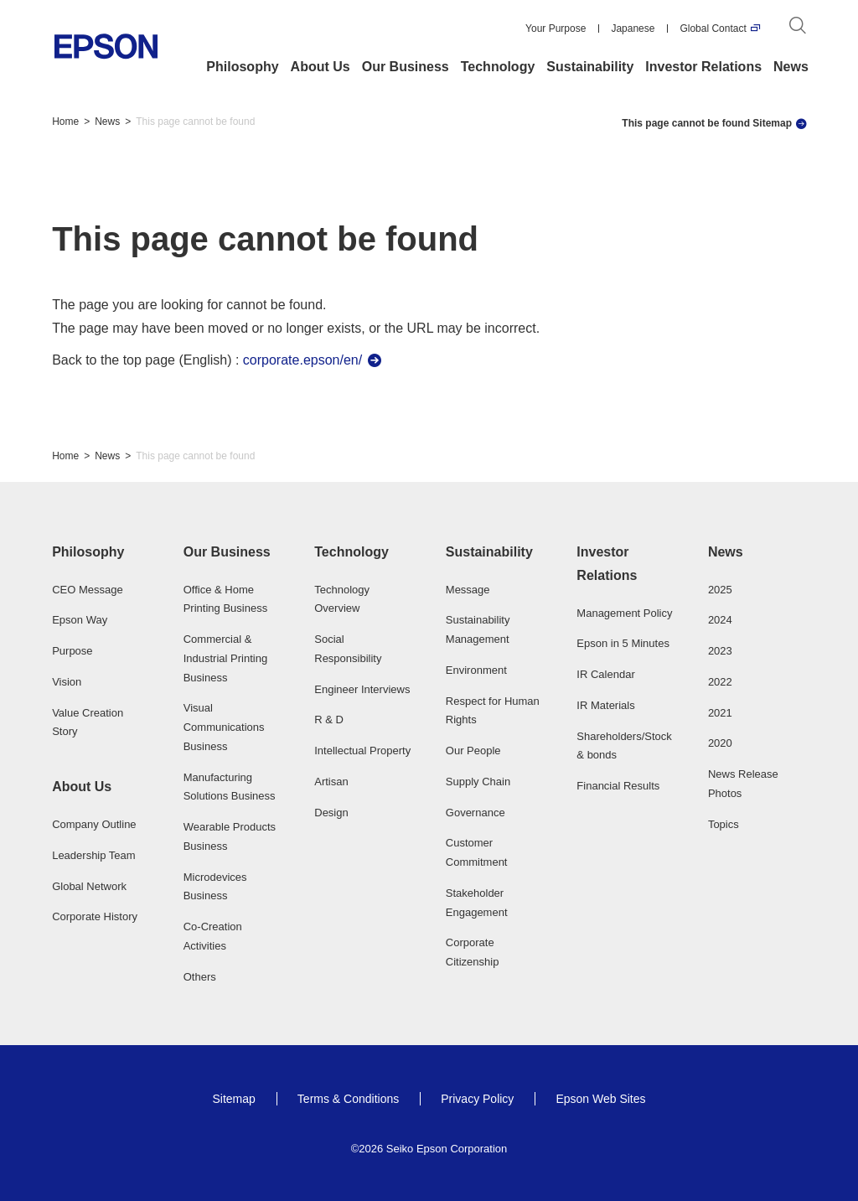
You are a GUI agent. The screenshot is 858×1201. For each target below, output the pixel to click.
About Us (320, 67)
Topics (723, 824)
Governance (475, 812)
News (791, 67)
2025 (720, 589)
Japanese (632, 28)
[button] (101, 552)
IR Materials (605, 705)
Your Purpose (555, 28)
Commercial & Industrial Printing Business (225, 658)
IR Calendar (605, 674)
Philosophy (242, 67)
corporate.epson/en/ (302, 360)
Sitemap (233, 1098)
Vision (66, 682)
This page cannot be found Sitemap (707, 123)
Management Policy (624, 613)
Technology (498, 67)
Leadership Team (94, 855)
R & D (329, 719)
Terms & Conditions (348, 1098)
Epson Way (79, 619)
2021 (720, 713)
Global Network (89, 886)
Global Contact (713, 28)
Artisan (331, 781)
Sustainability (589, 67)
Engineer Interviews (362, 689)
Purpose (72, 651)
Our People (473, 750)
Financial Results (617, 785)
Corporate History (94, 916)
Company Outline (94, 824)
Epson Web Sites (600, 1098)
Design (331, 812)
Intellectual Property (362, 750)
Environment (476, 670)
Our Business (405, 67)
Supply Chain (478, 781)
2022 (720, 682)
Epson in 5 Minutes (622, 643)
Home (65, 121)
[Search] (797, 28)
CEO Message (87, 589)
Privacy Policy (477, 1098)
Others (199, 977)
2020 (720, 743)
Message (468, 589)
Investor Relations (703, 67)
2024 (720, 619)
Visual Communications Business (224, 727)
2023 (720, 651)
